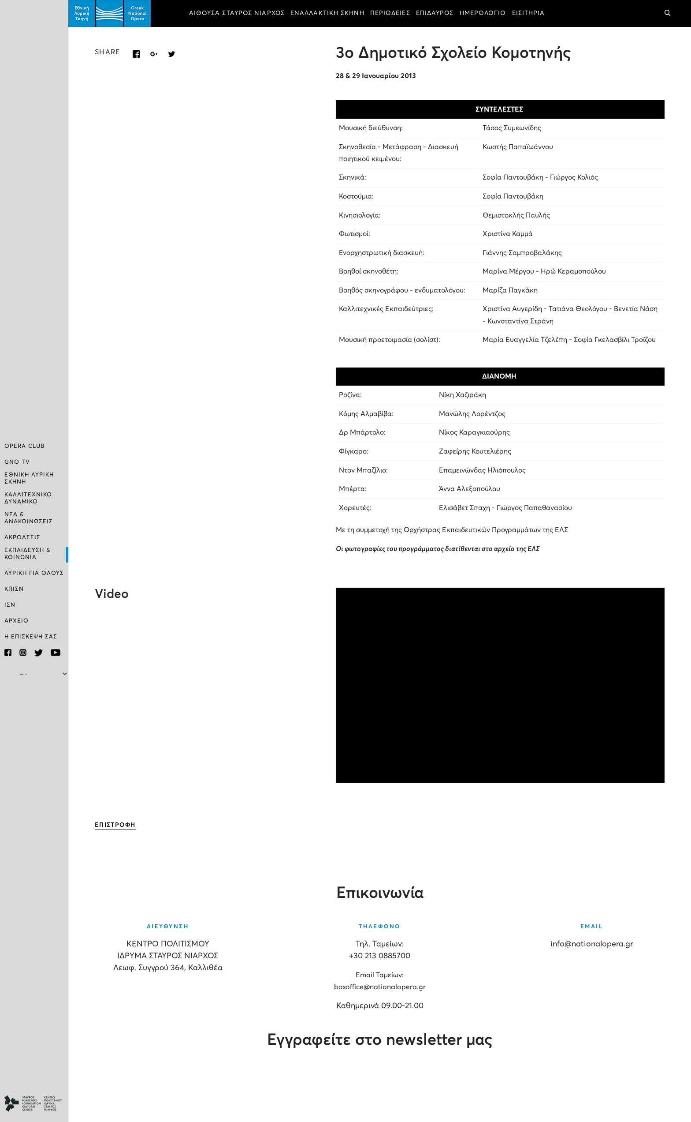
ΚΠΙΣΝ (14, 589)
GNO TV (17, 462)
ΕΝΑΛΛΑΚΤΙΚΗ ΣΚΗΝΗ (327, 13)
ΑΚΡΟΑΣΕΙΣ (22, 537)
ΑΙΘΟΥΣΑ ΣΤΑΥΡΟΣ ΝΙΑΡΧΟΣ (237, 13)
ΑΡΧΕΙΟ (16, 621)
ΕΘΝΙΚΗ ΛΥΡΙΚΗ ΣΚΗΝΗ (29, 478)
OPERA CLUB (24, 446)
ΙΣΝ (9, 605)
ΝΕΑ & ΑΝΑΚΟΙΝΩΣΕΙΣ (28, 518)
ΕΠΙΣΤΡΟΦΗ (115, 825)
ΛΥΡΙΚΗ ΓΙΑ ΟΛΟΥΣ (34, 573)
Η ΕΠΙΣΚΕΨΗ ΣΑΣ (30, 637)
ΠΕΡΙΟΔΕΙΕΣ (390, 13)
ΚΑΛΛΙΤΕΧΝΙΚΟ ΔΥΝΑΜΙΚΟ (28, 498)
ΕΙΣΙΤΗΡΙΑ (528, 13)
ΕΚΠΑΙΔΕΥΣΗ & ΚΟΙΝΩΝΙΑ (27, 554)
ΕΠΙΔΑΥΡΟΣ (435, 13)
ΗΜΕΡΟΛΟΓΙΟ (483, 13)
